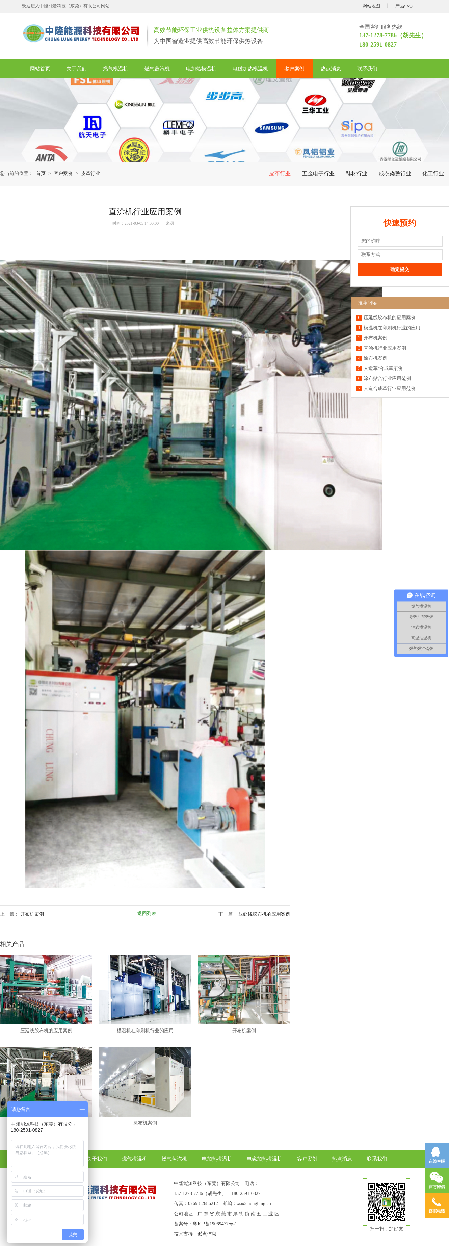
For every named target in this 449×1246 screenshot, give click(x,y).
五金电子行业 (318, 173)
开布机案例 (32, 914)
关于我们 (77, 68)
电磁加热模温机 (250, 68)
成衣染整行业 (395, 173)
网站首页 (40, 68)
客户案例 (294, 68)
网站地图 (371, 5)
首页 (41, 173)
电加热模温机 (201, 68)
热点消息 (331, 68)
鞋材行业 (356, 173)
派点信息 (206, 1234)
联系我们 (367, 68)
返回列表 (146, 913)
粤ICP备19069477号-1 (215, 1223)
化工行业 (433, 173)
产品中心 (404, 5)
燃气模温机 (115, 68)
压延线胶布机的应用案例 (264, 914)
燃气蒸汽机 (157, 68)
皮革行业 (280, 173)
